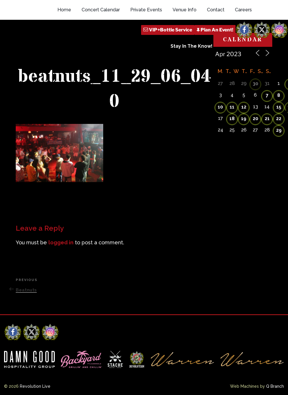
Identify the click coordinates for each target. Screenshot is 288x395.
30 (255, 83)
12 (243, 107)
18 (232, 118)
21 (267, 118)
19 (243, 118)
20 (255, 118)
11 (232, 107)
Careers (243, 10)
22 (278, 118)
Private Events (146, 10)
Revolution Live (35, 386)
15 (278, 107)
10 (220, 107)
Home (64, 10)
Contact (215, 10)
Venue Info (184, 10)
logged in (60, 242)
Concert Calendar (101, 10)
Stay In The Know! (192, 46)
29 (279, 130)
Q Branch (275, 386)
